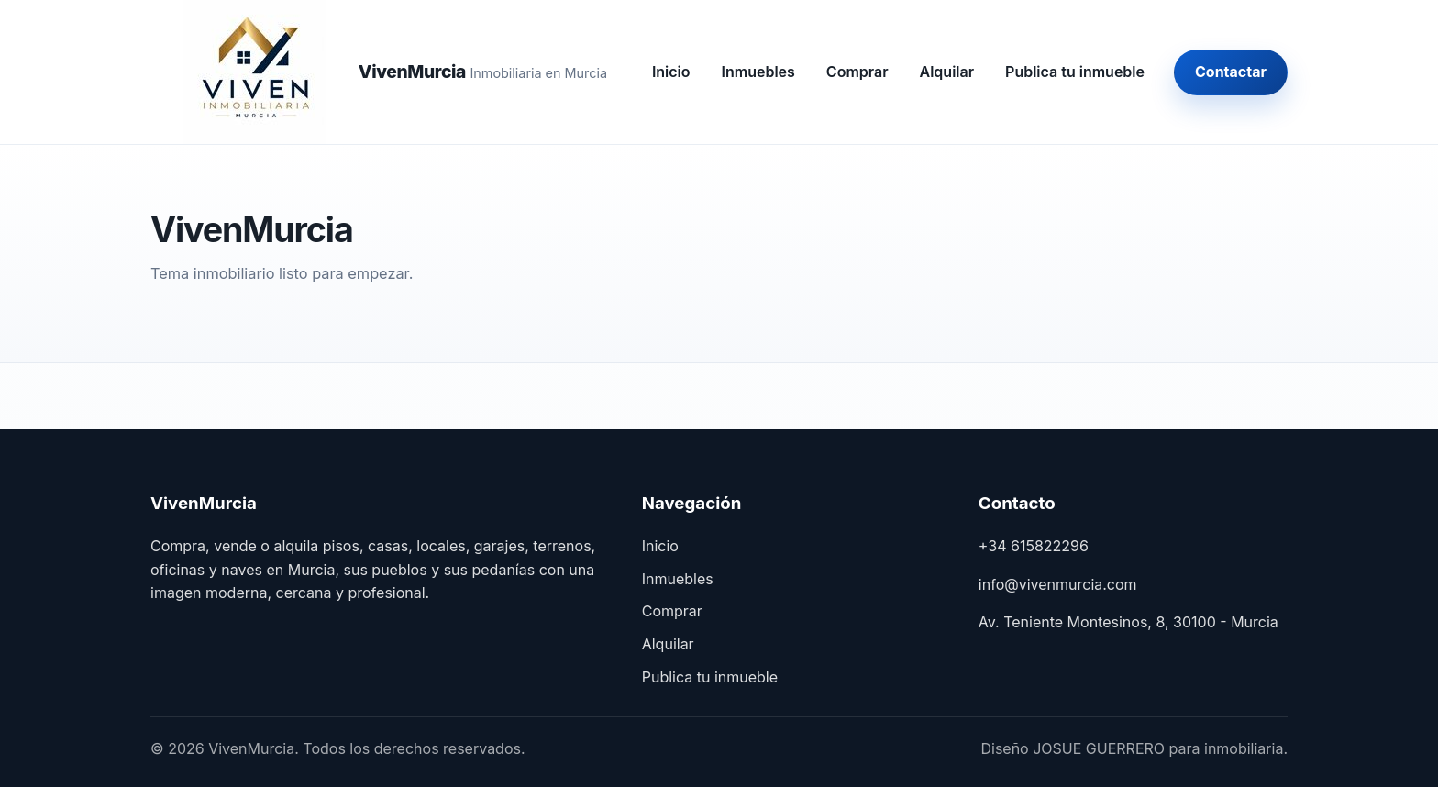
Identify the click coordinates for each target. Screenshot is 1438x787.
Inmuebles (758, 71)
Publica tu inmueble (1075, 71)
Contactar (1231, 71)
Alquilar (947, 71)
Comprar (857, 71)
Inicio (671, 71)
